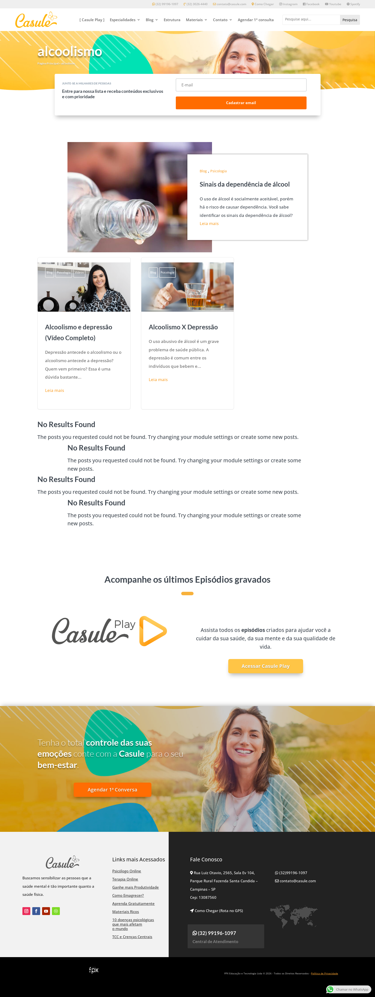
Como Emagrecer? (128, 895)
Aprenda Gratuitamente (133, 903)
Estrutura (172, 19)
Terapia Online (125, 879)
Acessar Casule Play (266, 666)
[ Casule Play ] (92, 19)
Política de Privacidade (324, 973)
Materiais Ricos (125, 911)
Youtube (333, 4)
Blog (149, 19)
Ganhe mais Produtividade (135, 887)
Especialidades (122, 19)
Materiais (194, 19)
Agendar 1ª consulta (256, 19)
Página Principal (48, 63)
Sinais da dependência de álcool (245, 184)
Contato (220, 19)
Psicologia (218, 171)
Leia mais (209, 223)
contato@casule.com (229, 4)
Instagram (288, 4)
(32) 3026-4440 (196, 4)
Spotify (353, 4)
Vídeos (79, 272)
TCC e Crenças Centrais (132, 936)
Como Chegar (263, 4)
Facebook (311, 4)
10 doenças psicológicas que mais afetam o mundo (133, 924)
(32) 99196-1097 (165, 4)
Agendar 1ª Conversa (112, 789)
